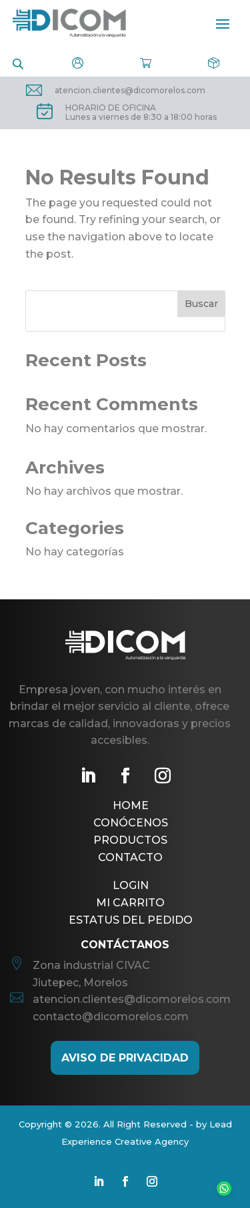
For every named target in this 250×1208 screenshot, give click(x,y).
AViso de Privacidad (125, 1058)
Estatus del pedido (131, 920)
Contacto (130, 857)
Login (131, 885)
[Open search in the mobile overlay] (18, 63)
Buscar (201, 304)
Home (131, 805)
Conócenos (130, 822)
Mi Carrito (130, 902)
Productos (130, 840)
